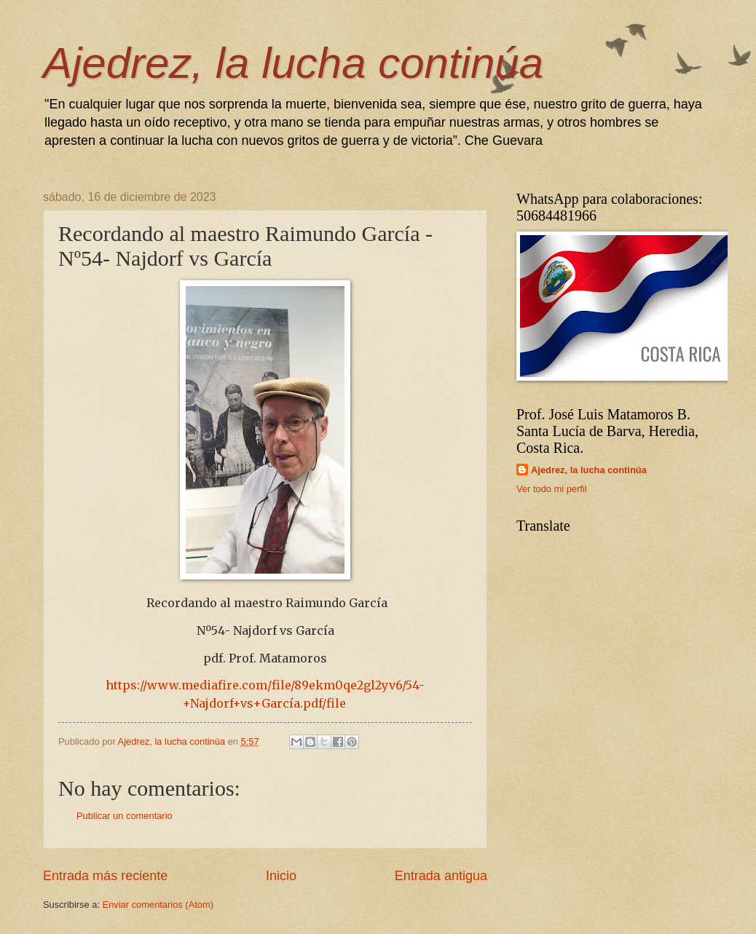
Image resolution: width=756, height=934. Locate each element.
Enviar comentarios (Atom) (158, 904)
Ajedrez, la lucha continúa (293, 63)
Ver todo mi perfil (551, 488)
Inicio (281, 875)
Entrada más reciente (105, 875)
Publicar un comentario (124, 815)
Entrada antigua (441, 875)
